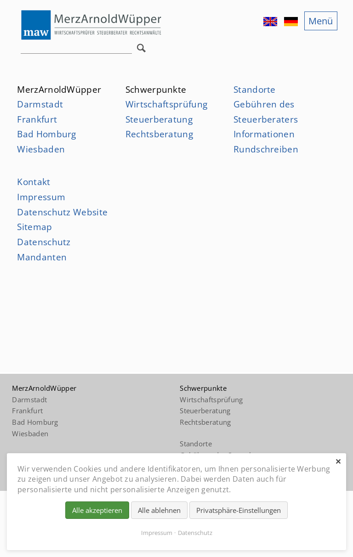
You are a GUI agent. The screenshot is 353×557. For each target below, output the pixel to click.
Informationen (264, 134)
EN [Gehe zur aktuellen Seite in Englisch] (271, 21)
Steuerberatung (159, 119)
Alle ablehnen (159, 510)
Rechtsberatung (159, 134)
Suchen (143, 50)
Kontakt (33, 181)
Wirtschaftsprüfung (166, 104)
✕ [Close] (338, 461)
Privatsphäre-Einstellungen (238, 510)
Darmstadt (40, 104)
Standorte (254, 89)
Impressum (41, 197)
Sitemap (34, 226)
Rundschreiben (265, 149)
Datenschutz (195, 533)
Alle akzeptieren (97, 510)
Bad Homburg (46, 134)
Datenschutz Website (62, 212)
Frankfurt (37, 119)
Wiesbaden (41, 149)
